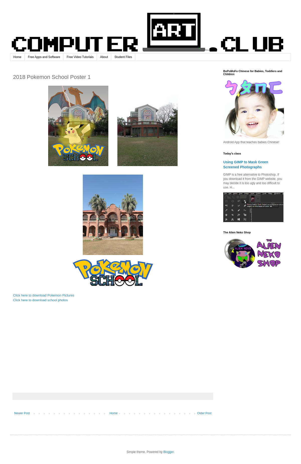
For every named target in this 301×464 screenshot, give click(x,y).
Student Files (123, 57)
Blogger (168, 452)
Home (17, 57)
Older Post (204, 413)
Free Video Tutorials (80, 57)
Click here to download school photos (40, 300)
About (104, 57)
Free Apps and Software (44, 57)
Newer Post (22, 413)
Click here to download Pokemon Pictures (43, 295)
